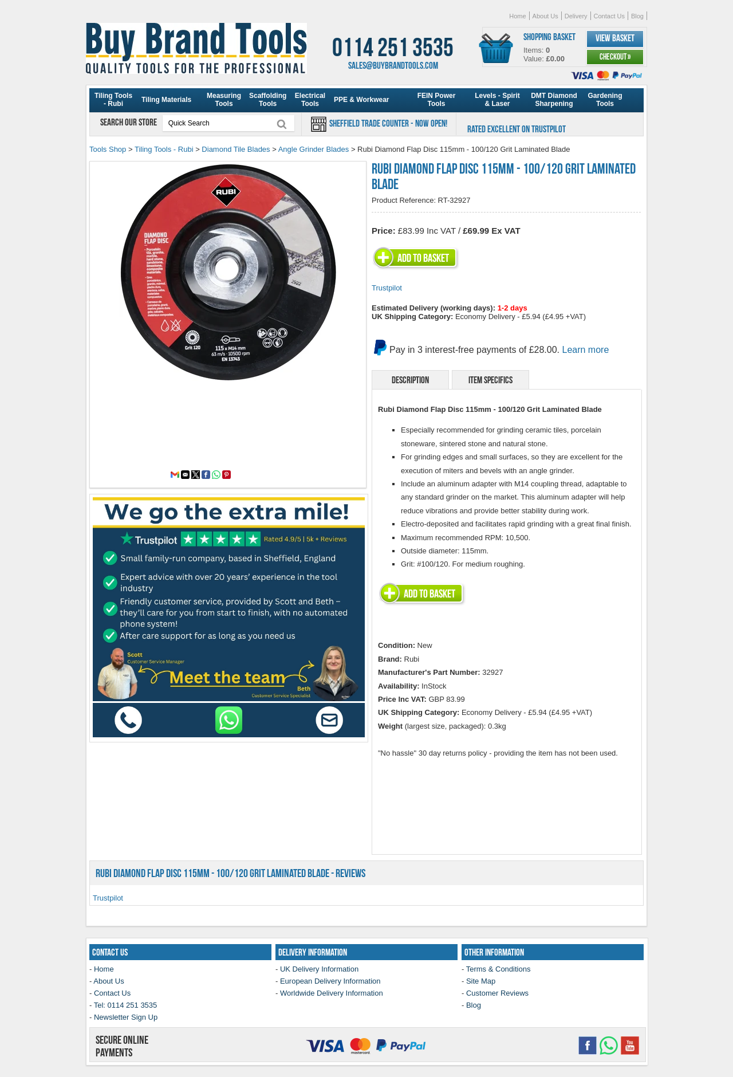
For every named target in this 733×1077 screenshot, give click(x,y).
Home (517, 16)
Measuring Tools (224, 100)
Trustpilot (387, 288)
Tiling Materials (166, 100)
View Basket (615, 38)
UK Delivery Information (319, 969)
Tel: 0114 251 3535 (125, 1005)
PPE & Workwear (361, 100)
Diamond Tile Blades (236, 149)
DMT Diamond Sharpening (554, 100)
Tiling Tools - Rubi (113, 100)
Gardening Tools (605, 100)
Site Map (480, 981)
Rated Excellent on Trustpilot (516, 129)
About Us (545, 16)
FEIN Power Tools (436, 100)
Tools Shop (107, 149)
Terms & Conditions (498, 969)
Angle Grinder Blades (313, 149)
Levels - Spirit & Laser (497, 100)
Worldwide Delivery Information (331, 993)
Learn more (585, 350)
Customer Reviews (497, 993)
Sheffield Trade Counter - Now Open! (387, 123)
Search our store (129, 122)
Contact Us (609, 16)
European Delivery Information (330, 981)
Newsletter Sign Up (125, 1017)
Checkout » (615, 56)
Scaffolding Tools (267, 100)
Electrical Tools (310, 100)
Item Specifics (490, 380)
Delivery (576, 16)
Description (410, 380)
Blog (637, 16)
